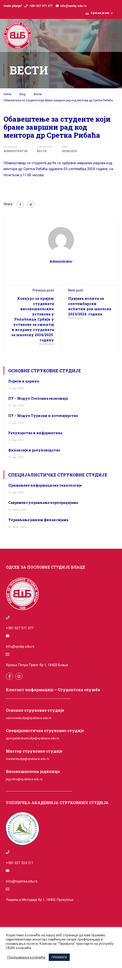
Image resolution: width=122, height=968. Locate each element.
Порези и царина (23, 381)
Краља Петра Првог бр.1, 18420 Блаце (37, 665)
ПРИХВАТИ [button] (59, 957)
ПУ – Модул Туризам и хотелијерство (43, 415)
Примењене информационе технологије (44, 485)
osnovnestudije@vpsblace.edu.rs (28, 718)
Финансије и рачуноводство (34, 450)
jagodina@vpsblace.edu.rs (24, 779)
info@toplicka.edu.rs (21, 881)
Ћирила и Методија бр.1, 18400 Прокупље (39, 900)
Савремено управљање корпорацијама (43, 502)
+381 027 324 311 (19, 863)
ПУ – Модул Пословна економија (38, 398)
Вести (42, 151)
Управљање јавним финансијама (38, 520)
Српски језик (97, 13)
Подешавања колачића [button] (26, 957)
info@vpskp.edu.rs (73, 6)
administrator (16, 151)
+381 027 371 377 (41, 6)
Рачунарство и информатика (35, 433)
